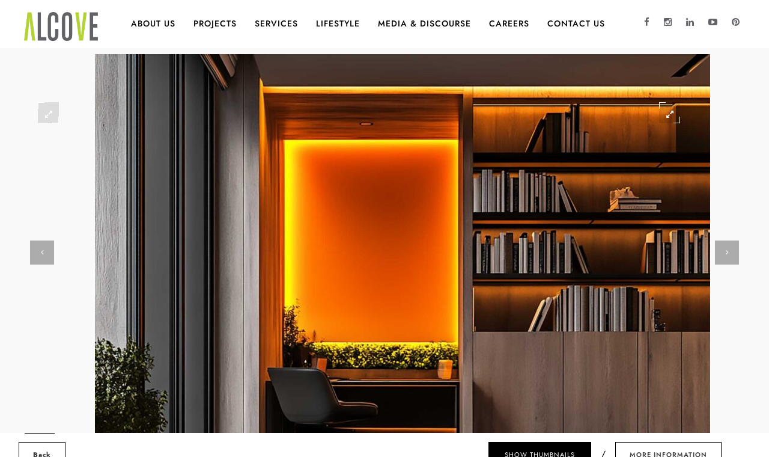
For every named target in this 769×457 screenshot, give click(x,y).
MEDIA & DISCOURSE (424, 23)
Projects (215, 23)
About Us (153, 23)
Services (276, 23)
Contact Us (576, 23)
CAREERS (509, 23)
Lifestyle (338, 23)
